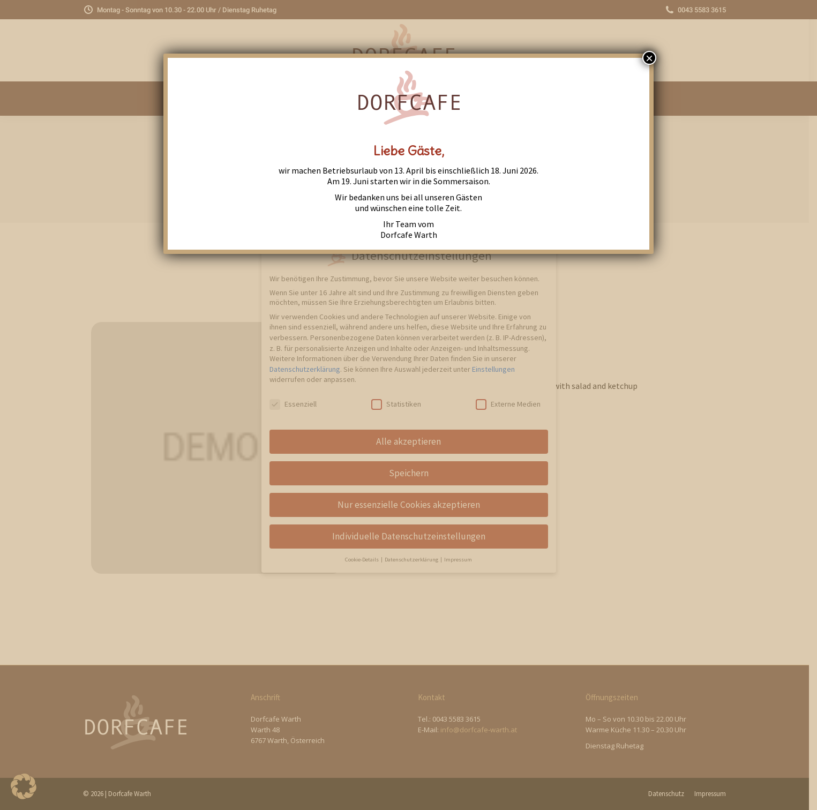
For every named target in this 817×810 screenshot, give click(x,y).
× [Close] (649, 58)
